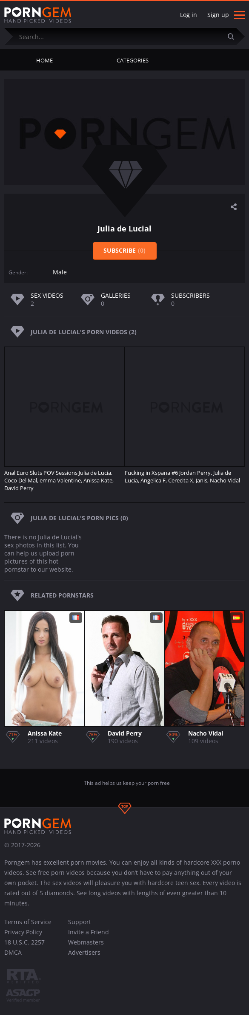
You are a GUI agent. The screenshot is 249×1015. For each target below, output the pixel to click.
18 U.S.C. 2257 (24, 942)
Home (44, 60)
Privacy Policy (23, 932)
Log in (188, 15)
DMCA (13, 952)
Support (79, 922)
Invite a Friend (88, 932)
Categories (133, 60)
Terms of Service (28, 922)
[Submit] (234, 36)
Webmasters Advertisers (86, 947)
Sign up (218, 15)
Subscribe (124, 250)
